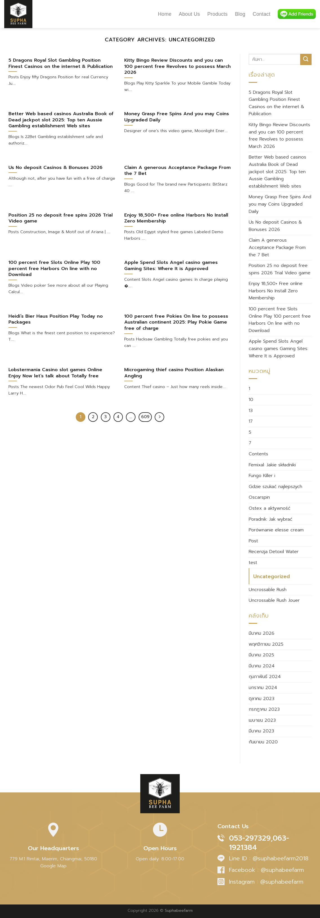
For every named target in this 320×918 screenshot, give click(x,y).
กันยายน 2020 (263, 742)
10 (251, 399)
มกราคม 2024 (263, 687)
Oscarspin (259, 497)
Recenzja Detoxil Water (274, 551)
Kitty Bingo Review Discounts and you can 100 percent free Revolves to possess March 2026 (279, 135)
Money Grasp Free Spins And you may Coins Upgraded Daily (280, 204)
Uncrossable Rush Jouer (274, 600)
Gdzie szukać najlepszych (275, 486)
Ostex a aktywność (269, 508)
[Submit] (306, 59)
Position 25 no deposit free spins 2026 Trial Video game (279, 269)
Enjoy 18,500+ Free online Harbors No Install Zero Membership (276, 290)
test (253, 562)
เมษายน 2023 (262, 720)
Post (253, 541)
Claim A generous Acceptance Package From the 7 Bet (277, 247)
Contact (261, 14)
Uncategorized (271, 576)
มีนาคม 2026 (261, 633)
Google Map (53, 866)
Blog (240, 14)
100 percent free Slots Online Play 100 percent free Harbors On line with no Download (280, 320)
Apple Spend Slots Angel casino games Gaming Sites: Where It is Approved (278, 348)
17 (251, 421)
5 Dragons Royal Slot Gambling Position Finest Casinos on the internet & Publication (276, 103)
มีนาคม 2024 (262, 666)
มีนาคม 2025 (261, 655)
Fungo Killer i (262, 475)
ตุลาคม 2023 (261, 698)
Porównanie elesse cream (276, 530)
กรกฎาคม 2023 (264, 709)
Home (164, 14)
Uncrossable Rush (267, 589)
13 (251, 410)
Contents (258, 454)
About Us (189, 14)
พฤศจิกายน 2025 (266, 644)
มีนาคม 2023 (261, 731)
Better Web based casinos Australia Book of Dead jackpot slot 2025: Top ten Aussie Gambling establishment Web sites (277, 171)
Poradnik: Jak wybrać (270, 519)
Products (217, 14)
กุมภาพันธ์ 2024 (265, 676)
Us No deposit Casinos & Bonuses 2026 (275, 226)
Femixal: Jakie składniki (272, 465)
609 (145, 417)
